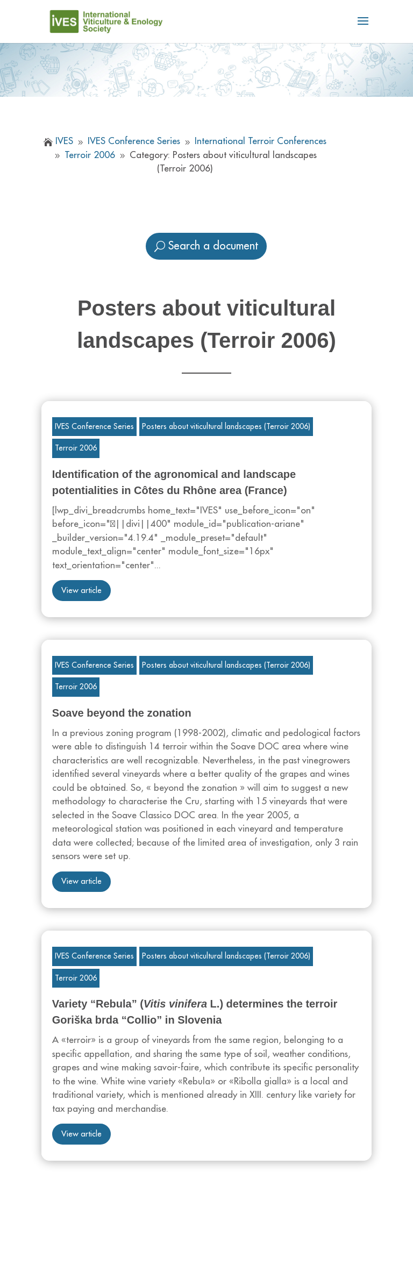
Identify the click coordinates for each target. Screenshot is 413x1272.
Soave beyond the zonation (121, 713)
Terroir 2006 (76, 448)
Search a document (213, 246)
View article (81, 591)
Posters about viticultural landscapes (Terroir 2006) (226, 426)
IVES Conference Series (94, 426)
